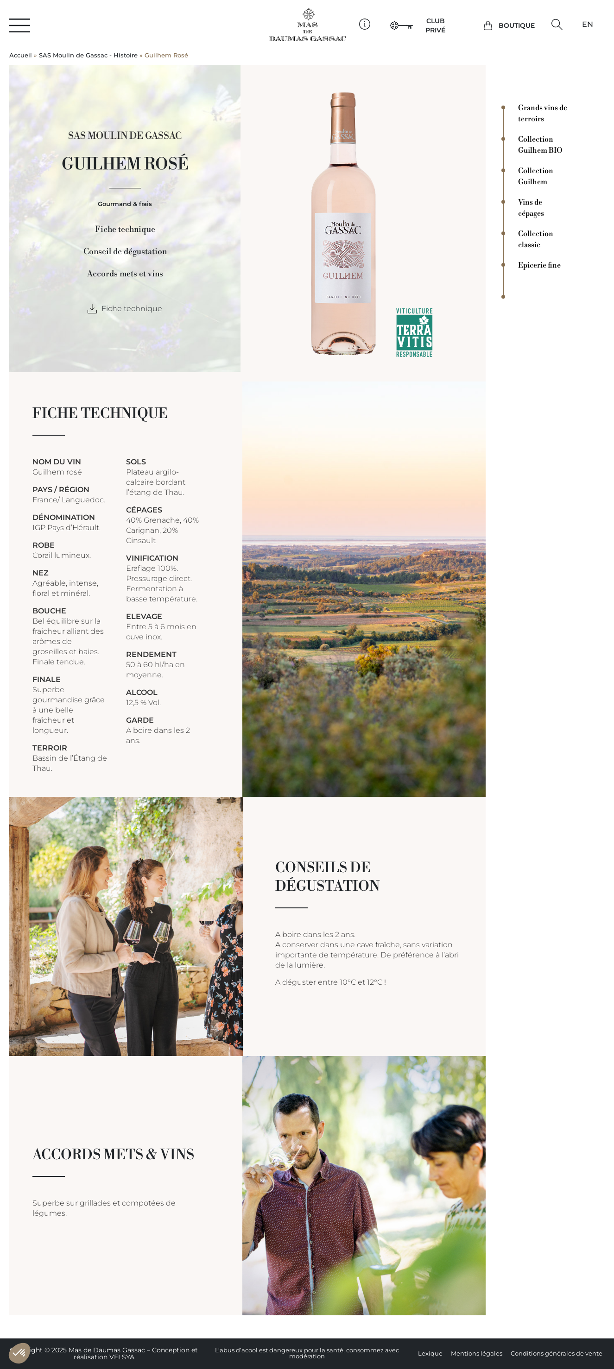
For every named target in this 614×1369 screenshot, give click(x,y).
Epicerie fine (539, 265)
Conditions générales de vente (556, 1353)
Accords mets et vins (125, 274)
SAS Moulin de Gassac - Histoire (88, 55)
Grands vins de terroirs (542, 113)
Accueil (20, 55)
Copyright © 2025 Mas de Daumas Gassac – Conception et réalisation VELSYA (104, 1353)
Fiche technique (125, 230)
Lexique (430, 1353)
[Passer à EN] (587, 24)
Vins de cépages (531, 208)
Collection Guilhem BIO (540, 145)
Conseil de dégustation (125, 252)
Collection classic (535, 239)
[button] (557, 24)
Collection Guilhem (535, 176)
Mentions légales (476, 1353)
